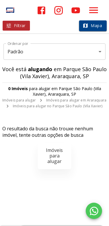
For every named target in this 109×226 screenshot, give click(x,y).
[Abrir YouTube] (76, 10)
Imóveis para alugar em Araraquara (76, 100)
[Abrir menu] (93, 10)
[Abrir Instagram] (58, 10)
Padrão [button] (16, 51)
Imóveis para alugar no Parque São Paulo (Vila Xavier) (57, 106)
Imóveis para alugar (19, 100)
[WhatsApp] (94, 211)
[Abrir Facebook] (41, 10)
